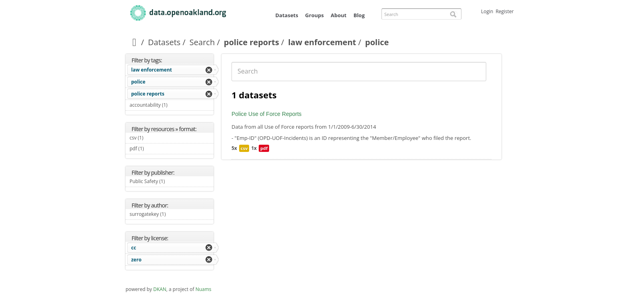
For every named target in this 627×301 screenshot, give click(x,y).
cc (133, 247)
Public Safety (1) (172, 182)
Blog (359, 15)
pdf (264, 148)
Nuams (204, 289)
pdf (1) (153, 148)
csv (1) (153, 137)
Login (487, 11)
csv (244, 148)
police (138, 81)
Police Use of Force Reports (267, 114)
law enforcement (322, 42)
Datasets (286, 15)
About (338, 15)
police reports (251, 42)
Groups (314, 15)
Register (504, 11)
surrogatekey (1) (172, 215)
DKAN (159, 289)
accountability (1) (172, 106)
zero (136, 259)
